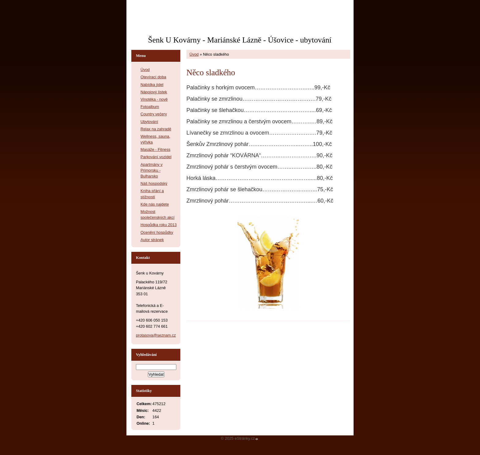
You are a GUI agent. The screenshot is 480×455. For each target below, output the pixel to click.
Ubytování (149, 121)
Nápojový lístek (154, 92)
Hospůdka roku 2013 (159, 224)
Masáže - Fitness (155, 149)
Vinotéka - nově (154, 99)
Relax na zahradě (156, 129)
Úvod (194, 54)
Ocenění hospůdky (157, 232)
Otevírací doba (153, 77)
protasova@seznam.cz (156, 335)
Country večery (154, 114)
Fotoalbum (150, 106)
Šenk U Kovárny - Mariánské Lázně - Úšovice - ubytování (239, 39)
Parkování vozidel (156, 157)
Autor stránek (152, 239)
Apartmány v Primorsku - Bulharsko (152, 170)
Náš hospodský (154, 183)
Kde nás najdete (155, 204)
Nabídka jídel (152, 84)
